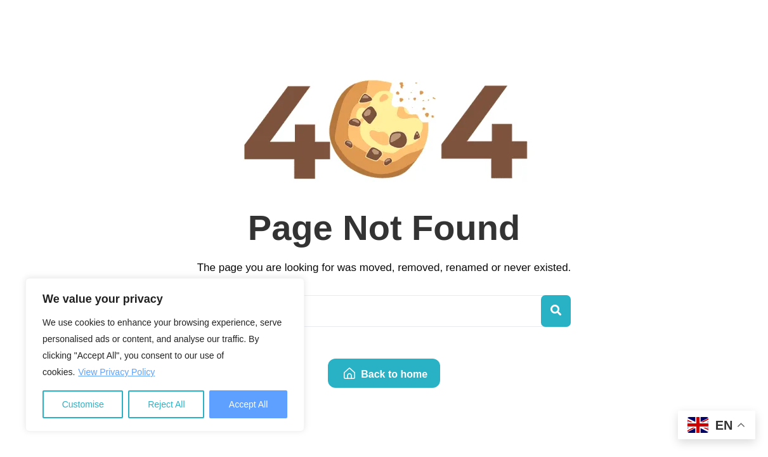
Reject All (166, 404)
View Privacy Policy (116, 372)
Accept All (248, 404)
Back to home (385, 374)
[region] (164, 355)
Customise (83, 404)
